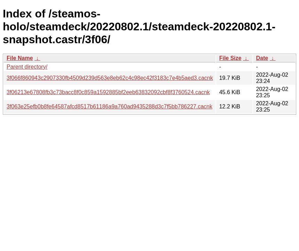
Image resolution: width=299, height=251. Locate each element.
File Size (230, 58)
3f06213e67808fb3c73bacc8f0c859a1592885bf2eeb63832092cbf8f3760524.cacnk (108, 92)
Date (262, 58)
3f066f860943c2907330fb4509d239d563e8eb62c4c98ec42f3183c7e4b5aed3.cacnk (110, 78)
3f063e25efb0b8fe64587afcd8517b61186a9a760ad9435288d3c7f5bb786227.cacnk (109, 106)
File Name (20, 58)
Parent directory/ (27, 67)
